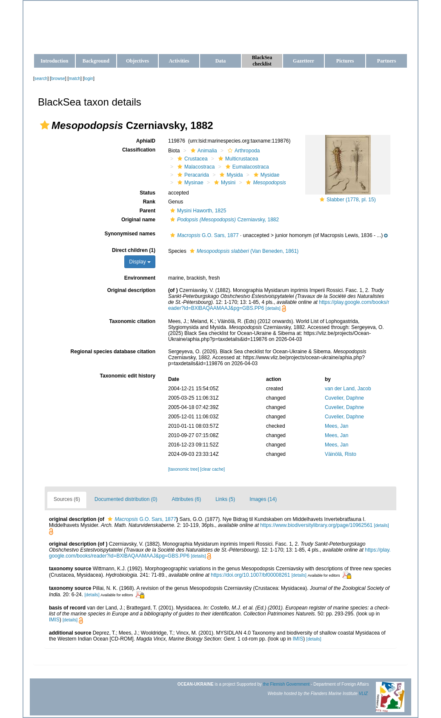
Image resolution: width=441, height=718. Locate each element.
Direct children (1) (133, 250)
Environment (139, 278)
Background (96, 61)
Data (220, 61)
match (74, 78)
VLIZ (363, 693)
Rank (149, 202)
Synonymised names (130, 234)
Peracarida (192, 175)
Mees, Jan (336, 426)
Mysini (223, 183)
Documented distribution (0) (125, 499)
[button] (45, 125)
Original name (138, 220)
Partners (386, 61)
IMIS (54, 620)
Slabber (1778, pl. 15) (350, 200)
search (41, 78)
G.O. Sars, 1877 (203, 235)
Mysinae (189, 183)
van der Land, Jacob (348, 389)
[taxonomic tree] (183, 469)
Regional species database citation (113, 352)
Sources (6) (67, 499)
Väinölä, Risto (340, 454)
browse (58, 78)
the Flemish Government (286, 684)
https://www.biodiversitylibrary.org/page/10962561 (316, 525)
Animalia (203, 151)
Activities (179, 61)
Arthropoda (243, 151)
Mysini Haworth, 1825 (197, 211)
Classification (138, 150)
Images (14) (263, 499)
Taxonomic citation (132, 321)
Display (140, 262)
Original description (131, 290)
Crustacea (191, 159)
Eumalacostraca (246, 167)
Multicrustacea (237, 159)
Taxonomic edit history (127, 376)
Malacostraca (195, 167)
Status (147, 193)
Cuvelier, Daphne (344, 398)
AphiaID (145, 141)
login (89, 78)
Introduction (54, 61)
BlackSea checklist (262, 60)
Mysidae (266, 175)
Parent (147, 211)
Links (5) (225, 499)
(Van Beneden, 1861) (243, 251)
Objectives (137, 61)
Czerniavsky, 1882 (223, 220)
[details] (273, 308)
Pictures (345, 61)
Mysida (230, 175)
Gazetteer (303, 61)
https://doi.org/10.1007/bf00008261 (250, 575)
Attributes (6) (186, 499)
